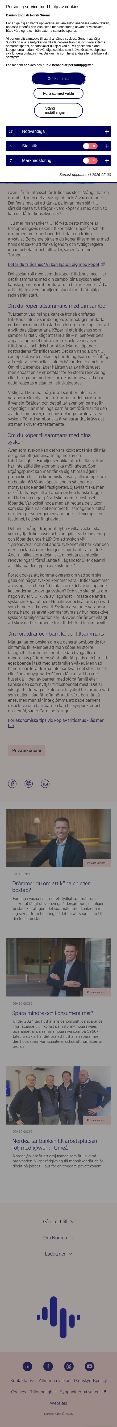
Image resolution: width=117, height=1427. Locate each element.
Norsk (34, 15)
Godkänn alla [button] (59, 78)
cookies (30, 65)
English (23, 15)
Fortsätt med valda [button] (58, 93)
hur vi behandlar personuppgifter (68, 65)
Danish (11, 15)
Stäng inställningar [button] (55, 110)
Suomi (45, 15)
